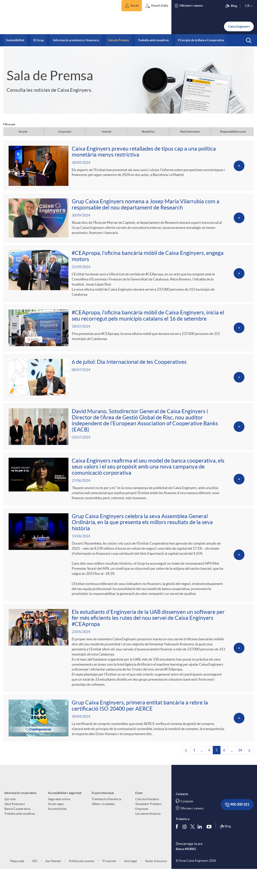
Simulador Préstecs (148, 808)
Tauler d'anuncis (155, 865)
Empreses (141, 813)
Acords (23, 131)
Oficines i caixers (192, 813)
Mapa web (17, 865)
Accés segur (56, 808)
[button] (131, 5)
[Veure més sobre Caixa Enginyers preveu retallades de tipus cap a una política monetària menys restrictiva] (128, 165)
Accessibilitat (57, 813)
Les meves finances (148, 818)
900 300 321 (237, 809)
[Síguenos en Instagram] (185, 831)
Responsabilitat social (233, 131)
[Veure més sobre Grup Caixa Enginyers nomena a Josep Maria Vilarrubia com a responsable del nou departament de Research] (128, 218)
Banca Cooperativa (17, 813)
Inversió (106, 131)
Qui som (10, 803)
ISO (34, 865)
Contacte (186, 806)
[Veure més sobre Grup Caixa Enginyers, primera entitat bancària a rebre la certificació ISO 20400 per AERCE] (128, 722)
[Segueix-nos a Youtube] (210, 831)
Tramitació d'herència (106, 803)
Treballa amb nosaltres (19, 818)
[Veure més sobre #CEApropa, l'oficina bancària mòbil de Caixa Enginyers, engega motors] (128, 274)
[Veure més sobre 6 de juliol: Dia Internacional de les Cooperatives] (128, 379)
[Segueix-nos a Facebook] (178, 831)
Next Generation (190, 131)
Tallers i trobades (103, 808)
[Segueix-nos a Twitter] (192, 831)
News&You (148, 131)
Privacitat (109, 865)
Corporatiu (64, 131)
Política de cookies (81, 865)
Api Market (53, 865)
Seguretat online (59, 803)
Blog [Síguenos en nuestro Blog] (225, 831)
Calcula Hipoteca (147, 803)
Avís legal (130, 865)
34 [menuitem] (241, 756)
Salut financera (14, 808)
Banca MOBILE (186, 853)
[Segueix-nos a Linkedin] (200, 831)
